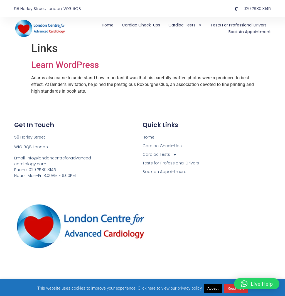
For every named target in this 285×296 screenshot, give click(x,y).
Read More (236, 288)
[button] (256, 283)
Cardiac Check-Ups (141, 25)
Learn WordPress (65, 65)
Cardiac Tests (185, 25)
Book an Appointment (250, 31)
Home (108, 25)
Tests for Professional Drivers (238, 25)
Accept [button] (212, 288)
